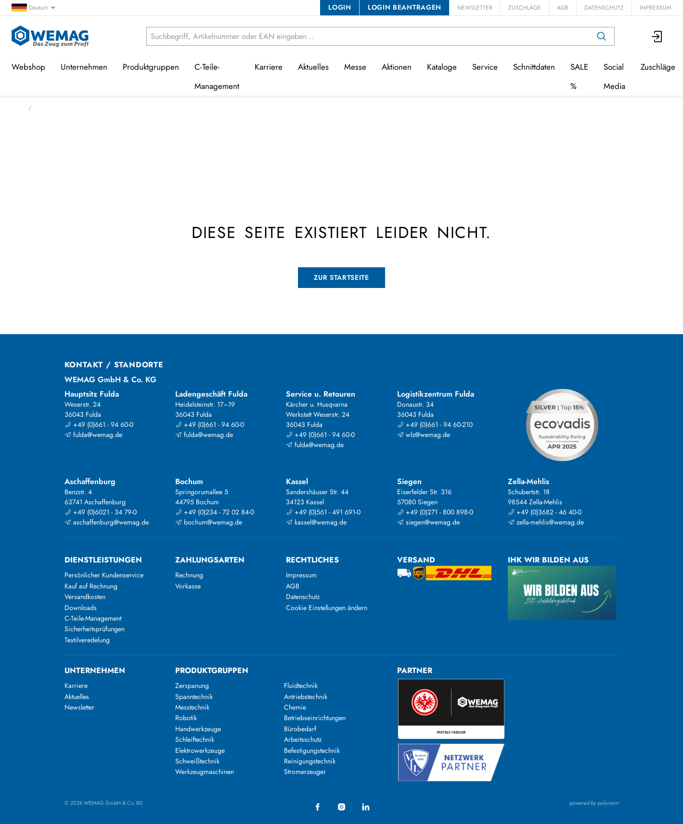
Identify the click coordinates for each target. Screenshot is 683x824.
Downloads (80, 607)
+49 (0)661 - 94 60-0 (98, 424)
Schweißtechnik (197, 761)
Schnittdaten (534, 67)
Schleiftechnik (194, 739)
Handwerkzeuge (198, 729)
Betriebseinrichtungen (315, 718)
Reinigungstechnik (309, 761)
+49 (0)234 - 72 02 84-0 (214, 512)
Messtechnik (192, 707)
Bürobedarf (300, 729)
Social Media (614, 76)
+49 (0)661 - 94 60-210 (435, 424)
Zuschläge (524, 7)
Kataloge (442, 67)
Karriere (269, 67)
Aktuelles (313, 67)
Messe (355, 67)
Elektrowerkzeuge (200, 750)
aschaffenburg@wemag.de (106, 522)
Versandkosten (84, 596)
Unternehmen (84, 67)
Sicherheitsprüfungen (94, 629)
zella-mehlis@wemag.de (546, 522)
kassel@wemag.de (316, 522)
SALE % (579, 76)
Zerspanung (192, 685)
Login (339, 7)
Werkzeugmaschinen (204, 771)
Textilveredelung (87, 640)
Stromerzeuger (305, 771)
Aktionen (397, 67)
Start (17, 107)
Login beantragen (404, 7)
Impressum (655, 7)
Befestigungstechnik (312, 750)
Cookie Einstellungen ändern (326, 607)
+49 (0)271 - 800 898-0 (435, 512)
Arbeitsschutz (303, 739)
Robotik (186, 718)
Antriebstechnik (305, 696)
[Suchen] (602, 36)
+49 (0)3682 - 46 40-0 (544, 512)
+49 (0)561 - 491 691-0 (323, 512)
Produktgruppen (151, 67)
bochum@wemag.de (208, 522)
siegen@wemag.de (428, 522)
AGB (562, 7)
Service (485, 67)
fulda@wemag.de (93, 434)
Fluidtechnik (301, 685)
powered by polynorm (594, 803)
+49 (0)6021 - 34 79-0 (100, 512)
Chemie (295, 707)
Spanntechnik (194, 696)
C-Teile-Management (216, 76)
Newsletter (474, 7)
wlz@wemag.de (423, 434)
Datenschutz (604, 7)
